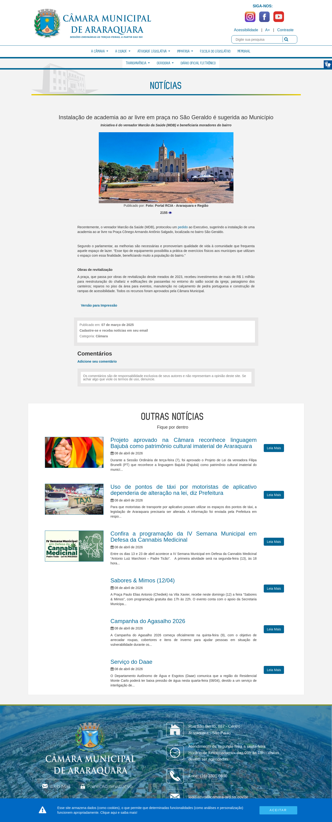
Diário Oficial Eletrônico (198, 63)
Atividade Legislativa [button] (154, 51)
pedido (183, 227)
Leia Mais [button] (274, 448)
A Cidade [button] (122, 51)
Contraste (285, 30)
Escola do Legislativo (215, 51)
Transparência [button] (138, 63)
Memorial (244, 51)
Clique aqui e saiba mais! (118, 812)
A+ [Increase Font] (267, 30)
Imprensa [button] (185, 51)
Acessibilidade (246, 30)
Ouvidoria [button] (165, 63)
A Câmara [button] (99, 51)
